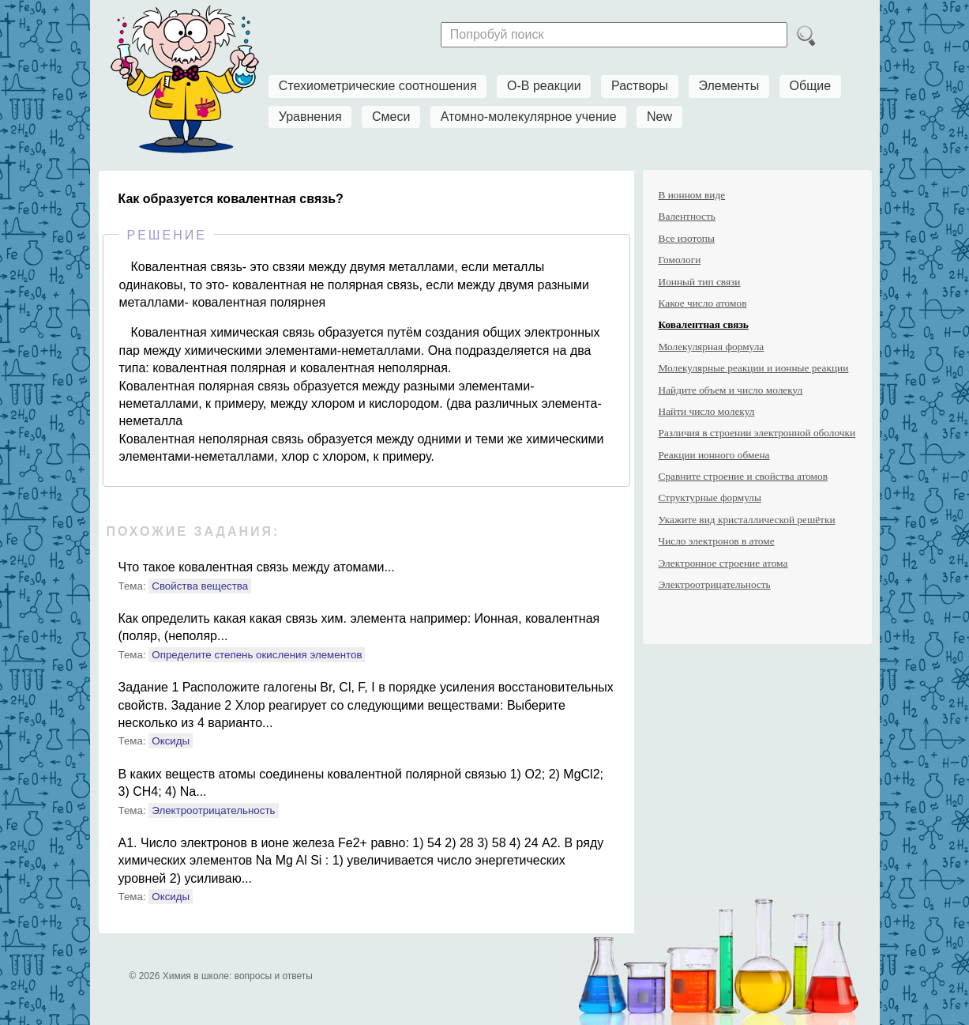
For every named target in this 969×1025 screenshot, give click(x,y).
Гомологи (680, 260)
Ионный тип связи (700, 282)
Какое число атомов (703, 303)
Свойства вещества (200, 586)
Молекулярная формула (711, 346)
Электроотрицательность (213, 810)
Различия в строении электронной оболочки (757, 433)
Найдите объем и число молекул (731, 390)
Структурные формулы (710, 497)
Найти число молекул (707, 411)
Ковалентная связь (704, 324)
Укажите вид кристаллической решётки (747, 520)
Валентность (687, 216)
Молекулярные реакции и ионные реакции (754, 368)
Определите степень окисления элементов (257, 655)
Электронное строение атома (723, 563)
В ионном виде (692, 195)
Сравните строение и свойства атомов (743, 476)
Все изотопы (687, 238)
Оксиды (171, 741)
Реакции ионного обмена (714, 455)
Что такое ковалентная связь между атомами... (256, 567)
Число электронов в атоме (717, 541)
